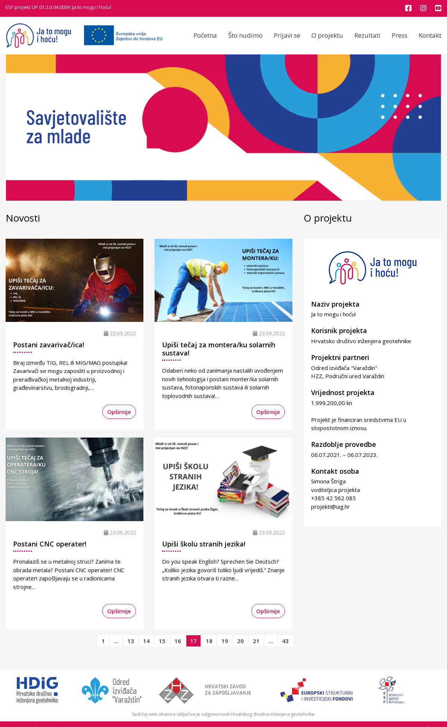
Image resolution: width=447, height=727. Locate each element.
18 (209, 641)
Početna (205, 35)
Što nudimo (245, 35)
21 (256, 641)
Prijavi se (287, 35)
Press (399, 35)
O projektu (327, 35)
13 (130, 641)
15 (162, 641)
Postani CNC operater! (49, 543)
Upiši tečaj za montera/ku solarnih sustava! (218, 348)
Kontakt (430, 35)
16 (177, 641)
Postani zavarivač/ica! (48, 344)
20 (240, 641)
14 (146, 641)
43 (285, 641)
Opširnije (119, 412)
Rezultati (367, 35)
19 (224, 641)
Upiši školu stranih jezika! (203, 543)
